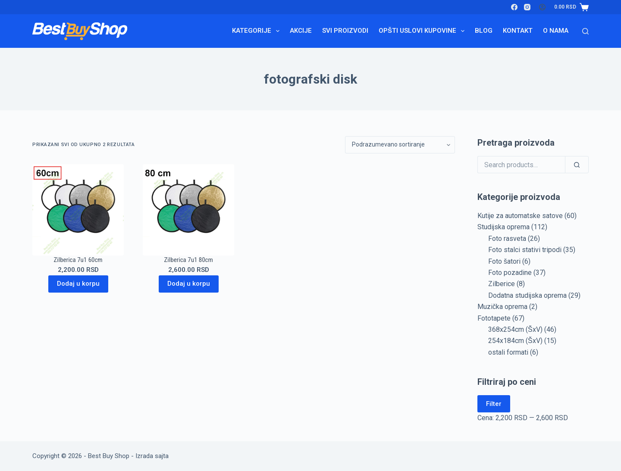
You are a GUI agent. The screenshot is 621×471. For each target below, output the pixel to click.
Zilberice (501, 284)
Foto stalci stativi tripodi (524, 250)
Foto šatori (504, 261)
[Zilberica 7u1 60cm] (78, 210)
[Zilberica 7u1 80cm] (188, 210)
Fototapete (494, 318)
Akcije (301, 30)
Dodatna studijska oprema (527, 295)
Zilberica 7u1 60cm (77, 260)
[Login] (542, 7)
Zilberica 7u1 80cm (188, 260)
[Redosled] (400, 144)
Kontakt (518, 30)
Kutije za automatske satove (520, 216)
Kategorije (257, 31)
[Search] (585, 31)
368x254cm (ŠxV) (515, 329)
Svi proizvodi (345, 30)
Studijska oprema (503, 227)
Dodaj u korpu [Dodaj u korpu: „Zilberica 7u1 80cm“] (188, 283)
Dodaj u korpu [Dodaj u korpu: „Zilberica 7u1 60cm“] (78, 283)
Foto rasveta (507, 238)
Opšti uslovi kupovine (423, 31)
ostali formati (508, 352)
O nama (555, 30)
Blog (483, 30)
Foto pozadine (510, 272)
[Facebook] (514, 7)
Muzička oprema (502, 307)
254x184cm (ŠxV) (515, 341)
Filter (494, 404)
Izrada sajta (152, 456)
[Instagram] (527, 7)
